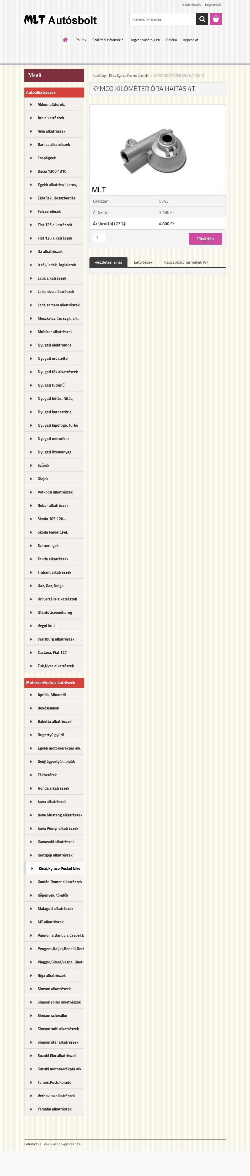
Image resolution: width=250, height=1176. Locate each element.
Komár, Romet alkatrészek (60, 882)
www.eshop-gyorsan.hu (62, 1144)
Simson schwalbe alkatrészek (52, 1017)
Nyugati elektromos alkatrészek (54, 346)
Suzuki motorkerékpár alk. (60, 1069)
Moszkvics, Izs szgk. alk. (58, 318)
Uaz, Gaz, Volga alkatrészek (51, 587)
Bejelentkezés (192, 4)
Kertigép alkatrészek (55, 855)
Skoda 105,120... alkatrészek (52, 520)
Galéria (171, 39)
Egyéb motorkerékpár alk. (59, 748)
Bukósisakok (48, 708)
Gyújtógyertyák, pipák (56, 761)
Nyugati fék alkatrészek (58, 372)
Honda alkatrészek (54, 788)
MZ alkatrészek (51, 922)
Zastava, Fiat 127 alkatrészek (52, 654)
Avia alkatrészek (52, 131)
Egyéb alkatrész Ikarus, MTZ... (57, 186)
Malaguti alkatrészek (55, 909)
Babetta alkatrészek (55, 721)
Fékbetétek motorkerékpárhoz (53, 776)
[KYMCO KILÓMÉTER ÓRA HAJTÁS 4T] (158, 107)
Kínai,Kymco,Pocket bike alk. (60, 870)
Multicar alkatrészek (55, 332)
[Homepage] (65, 40)
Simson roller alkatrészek (59, 1002)
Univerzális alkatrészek (57, 599)
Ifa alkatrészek (50, 251)
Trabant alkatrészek (54, 572)
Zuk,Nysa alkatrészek (56, 666)
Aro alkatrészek (51, 118)
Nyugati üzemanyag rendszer (55, 453)
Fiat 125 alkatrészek (55, 225)
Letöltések (143, 262)
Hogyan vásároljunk (145, 39)
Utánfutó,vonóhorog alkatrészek (55, 614)
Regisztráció (213, 4)
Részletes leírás (108, 262)
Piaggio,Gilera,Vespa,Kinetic (61, 962)
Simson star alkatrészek (58, 1042)
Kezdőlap (99, 75)
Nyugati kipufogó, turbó (58, 425)
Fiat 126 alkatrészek (55, 238)
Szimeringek (48, 546)
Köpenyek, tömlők (53, 895)
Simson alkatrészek (54, 989)
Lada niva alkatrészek (56, 292)
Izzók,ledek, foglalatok (57, 265)
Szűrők (44, 465)
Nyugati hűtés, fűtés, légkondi (55, 400)
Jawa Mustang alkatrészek (60, 815)
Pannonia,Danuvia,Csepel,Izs (61, 935)
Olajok (43, 479)
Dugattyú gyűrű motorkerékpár (51, 736)
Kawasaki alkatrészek (56, 842)
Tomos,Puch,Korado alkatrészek (55, 1084)
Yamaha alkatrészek (55, 1109)
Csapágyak (47, 158)
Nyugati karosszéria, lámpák (55, 413)
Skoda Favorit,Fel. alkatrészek (53, 534)
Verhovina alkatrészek (57, 1096)
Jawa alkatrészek (52, 802)
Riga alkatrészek (52, 975)
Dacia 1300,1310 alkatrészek (52, 173)
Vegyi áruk (47, 626)
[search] (202, 19)
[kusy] (99, 237)
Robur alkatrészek (53, 505)
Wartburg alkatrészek (56, 639)
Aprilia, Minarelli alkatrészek (52, 696)
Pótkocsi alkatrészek (55, 492)
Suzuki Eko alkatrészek (57, 1056)
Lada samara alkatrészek (59, 305)
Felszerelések (49, 211)
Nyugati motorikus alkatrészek (54, 440)
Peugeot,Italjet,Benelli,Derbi (61, 949)
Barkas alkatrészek (54, 145)
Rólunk (81, 39)
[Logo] (60, 19)
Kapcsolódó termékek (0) (186, 262)
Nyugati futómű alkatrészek (51, 387)
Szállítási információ (108, 39)
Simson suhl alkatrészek (58, 1029)
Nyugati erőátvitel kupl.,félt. (53, 360)
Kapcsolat (191, 39)
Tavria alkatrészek (53, 559)
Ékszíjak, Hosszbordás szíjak (57, 199)
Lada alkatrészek (52, 278)
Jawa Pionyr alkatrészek (58, 828)
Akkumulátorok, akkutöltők (51, 106)
